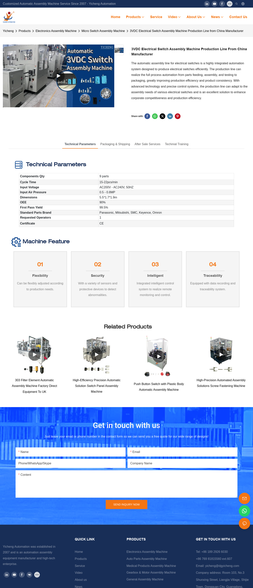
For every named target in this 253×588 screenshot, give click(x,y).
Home (79, 553)
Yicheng (8, 31)
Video (79, 574)
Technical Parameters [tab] (80, 144)
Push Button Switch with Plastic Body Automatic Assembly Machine (159, 388)
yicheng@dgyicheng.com (222, 567)
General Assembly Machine (145, 581)
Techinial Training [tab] (176, 144)
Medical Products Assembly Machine (151, 567)
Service (80, 567)
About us (81, 581)
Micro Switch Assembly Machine (103, 31)
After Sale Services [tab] (147, 144)
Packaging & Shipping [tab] (115, 144)
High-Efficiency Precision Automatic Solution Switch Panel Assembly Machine (97, 387)
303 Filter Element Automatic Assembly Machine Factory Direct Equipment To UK (34, 387)
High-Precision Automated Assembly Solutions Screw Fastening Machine (221, 384)
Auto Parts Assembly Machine (147, 560)
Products (25, 31)
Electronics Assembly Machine (55, 31)
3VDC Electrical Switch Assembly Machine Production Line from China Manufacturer (186, 31)
